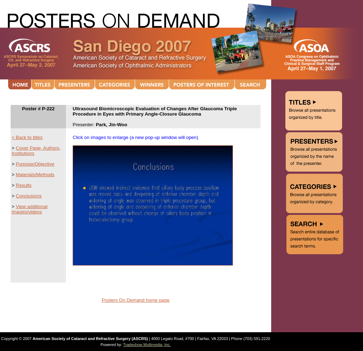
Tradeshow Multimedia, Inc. (147, 344)
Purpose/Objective (35, 164)
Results (24, 185)
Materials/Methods (35, 174)
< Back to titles (27, 137)
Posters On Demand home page (135, 300)
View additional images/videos (30, 209)
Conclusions (29, 196)
